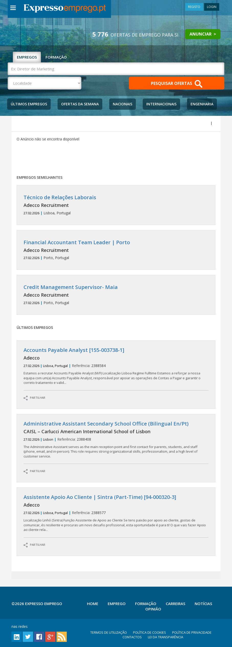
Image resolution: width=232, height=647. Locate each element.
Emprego (117, 603)
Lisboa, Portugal (116, 205)
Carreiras (175, 603)
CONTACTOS (132, 637)
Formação (145, 603)
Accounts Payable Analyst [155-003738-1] (74, 350)
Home (92, 603)
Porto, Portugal (116, 250)
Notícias (203, 603)
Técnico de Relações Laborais (60, 197)
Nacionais (122, 104)
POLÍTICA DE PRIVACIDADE (192, 632)
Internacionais (161, 104)
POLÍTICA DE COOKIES (149, 632)
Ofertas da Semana (80, 104)
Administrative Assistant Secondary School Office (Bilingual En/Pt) (106, 423)
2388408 (116, 440)
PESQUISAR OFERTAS (176, 84)
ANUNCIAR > (203, 34)
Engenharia (202, 104)
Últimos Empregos (29, 104)
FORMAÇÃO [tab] (56, 57)
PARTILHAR (34, 398)
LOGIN (211, 7)
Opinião (153, 608)
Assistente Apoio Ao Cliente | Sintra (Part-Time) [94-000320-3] (100, 497)
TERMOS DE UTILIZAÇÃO (108, 632)
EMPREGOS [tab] (27, 57)
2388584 (116, 366)
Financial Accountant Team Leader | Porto (77, 242)
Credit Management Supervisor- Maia (71, 287)
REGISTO (194, 7)
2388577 (116, 513)
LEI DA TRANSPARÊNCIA (165, 637)
